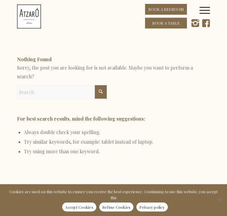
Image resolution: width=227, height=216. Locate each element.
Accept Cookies (79, 207)
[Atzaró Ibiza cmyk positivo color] (94, 16)
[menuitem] (207, 16)
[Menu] (207, 16)
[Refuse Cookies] (220, 200)
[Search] (62, 92)
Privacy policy (152, 207)
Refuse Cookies (116, 207)
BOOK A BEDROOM (166, 9)
